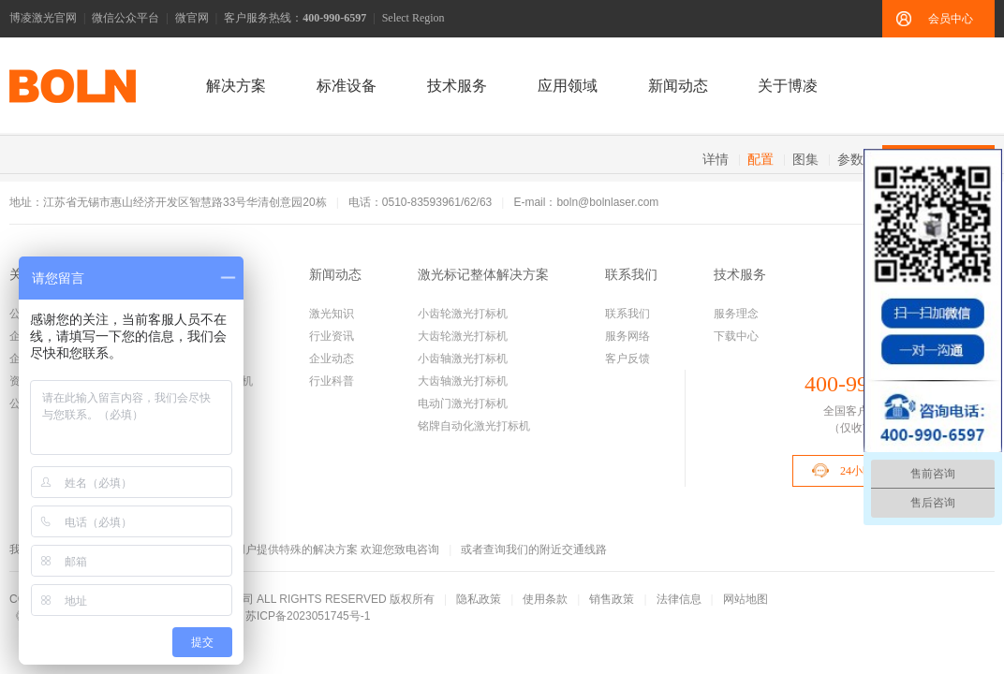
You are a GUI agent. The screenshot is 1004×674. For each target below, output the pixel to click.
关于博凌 (788, 86)
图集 (805, 159)
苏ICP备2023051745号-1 (307, 616)
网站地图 (745, 599)
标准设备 (346, 86)
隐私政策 (478, 599)
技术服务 (457, 86)
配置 (760, 159)
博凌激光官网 (43, 17)
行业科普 (331, 381)
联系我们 (631, 274)
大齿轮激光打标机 (463, 336)
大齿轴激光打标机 (463, 381)
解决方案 (236, 86)
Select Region (413, 17)
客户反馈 (627, 358)
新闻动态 (678, 86)
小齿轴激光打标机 (463, 358)
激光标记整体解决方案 (483, 274)
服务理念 (736, 313)
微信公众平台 (125, 17)
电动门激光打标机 (463, 403)
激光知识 (331, 313)
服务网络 (627, 336)
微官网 (192, 17)
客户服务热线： (295, 17)
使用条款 (545, 599)
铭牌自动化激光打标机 (474, 425)
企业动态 (331, 358)
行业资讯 (331, 336)
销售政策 (611, 599)
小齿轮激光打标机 (463, 313)
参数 (850, 159)
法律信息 (679, 599)
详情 (715, 159)
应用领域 (568, 86)
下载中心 (736, 336)
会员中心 (950, 18)
